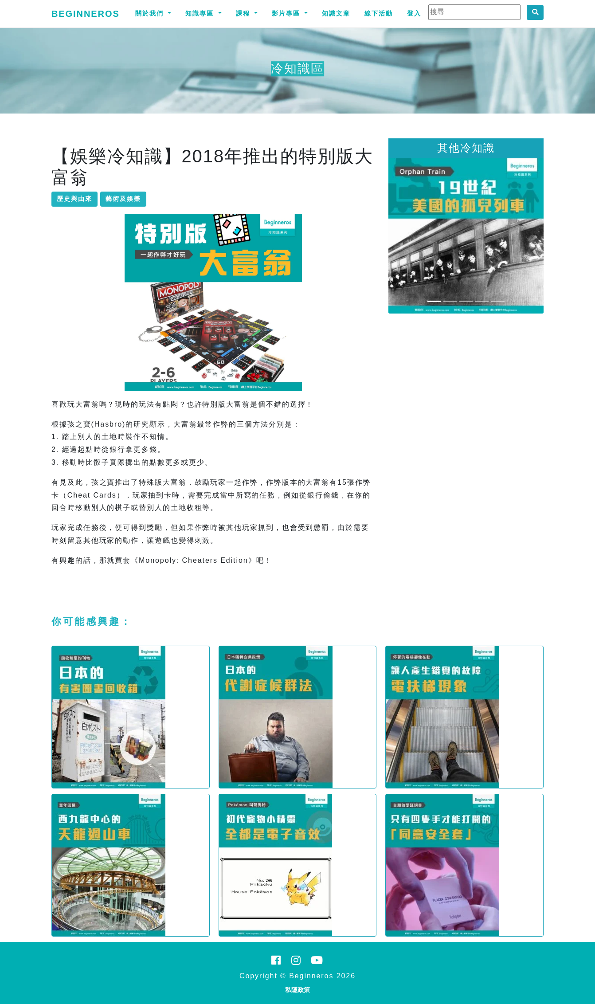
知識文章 (336, 13)
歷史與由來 (74, 198)
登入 (414, 13)
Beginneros (85, 14)
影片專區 (287, 13)
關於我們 (150, 13)
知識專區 (200, 13)
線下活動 (378, 13)
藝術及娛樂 (123, 198)
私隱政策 (297, 989)
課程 (244, 13)
